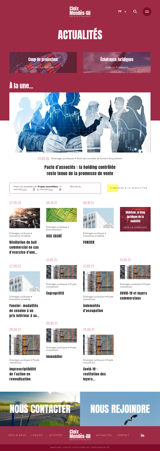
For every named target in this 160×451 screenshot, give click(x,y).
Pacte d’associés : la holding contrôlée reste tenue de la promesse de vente (80, 170)
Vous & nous (17, 435)
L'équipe (37, 435)
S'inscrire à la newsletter (129, 188)
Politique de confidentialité (92, 447)
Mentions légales (61, 447)
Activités (56, 435)
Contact (123, 435)
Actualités (104, 435)
